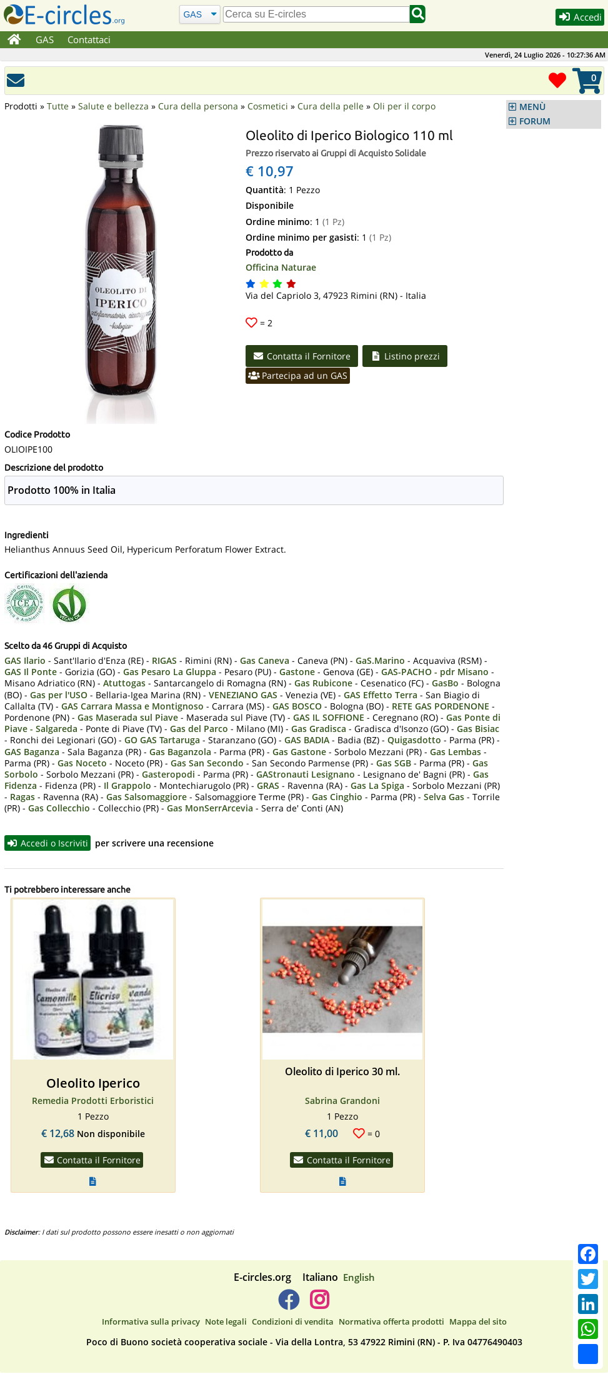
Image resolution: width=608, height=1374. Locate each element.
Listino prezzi (408, 356)
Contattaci (89, 39)
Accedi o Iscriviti (49, 843)
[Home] (14, 40)
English (359, 1278)
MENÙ (532, 107)
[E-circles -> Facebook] (288, 1305)
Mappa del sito (478, 1322)
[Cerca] (199, 14)
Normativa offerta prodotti (391, 1322)
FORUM (535, 121)
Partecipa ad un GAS (299, 377)
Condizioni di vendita (293, 1322)
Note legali (226, 1322)
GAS (45, 39)
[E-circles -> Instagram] (319, 1305)
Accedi (578, 18)
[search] (316, 14)
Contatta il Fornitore (303, 356)
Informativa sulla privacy (151, 1322)
